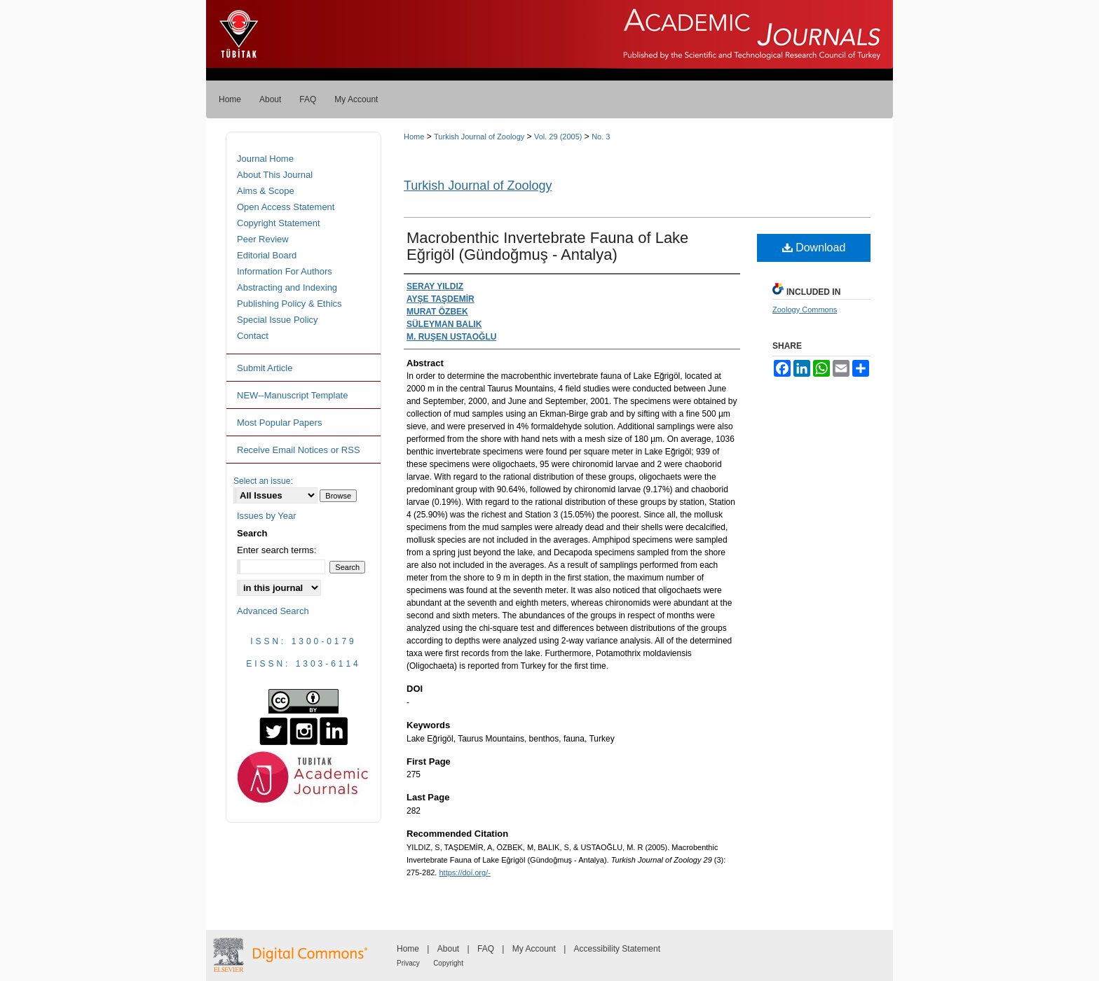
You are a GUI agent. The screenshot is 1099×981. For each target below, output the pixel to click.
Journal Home (265, 158)
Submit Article (264, 368)
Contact (252, 336)
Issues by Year (266, 515)
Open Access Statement (285, 207)
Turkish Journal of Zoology (479, 136)
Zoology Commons (804, 309)
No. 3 (601, 136)
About (448, 949)
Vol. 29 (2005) (558, 136)
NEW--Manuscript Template (292, 395)
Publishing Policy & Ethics (289, 303)
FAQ (485, 949)
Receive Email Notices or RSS (298, 450)
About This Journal (275, 174)
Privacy (408, 963)
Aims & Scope (265, 191)
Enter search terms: (276, 550)
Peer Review (263, 239)
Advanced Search (273, 611)
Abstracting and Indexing (287, 287)
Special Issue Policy (277, 319)
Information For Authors (284, 271)
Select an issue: (263, 481)
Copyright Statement (278, 223)
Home (414, 136)
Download (814, 247)
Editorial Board (266, 255)
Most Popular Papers (279, 422)
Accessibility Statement (617, 949)
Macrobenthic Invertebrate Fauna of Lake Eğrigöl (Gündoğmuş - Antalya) (547, 246)
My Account (534, 949)
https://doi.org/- (464, 872)
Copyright (448, 963)
